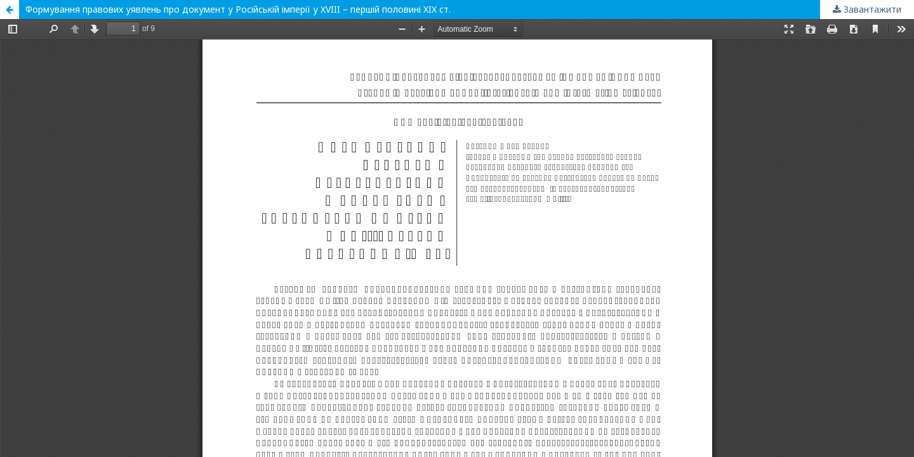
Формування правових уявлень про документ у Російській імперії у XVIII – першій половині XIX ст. (238, 9)
